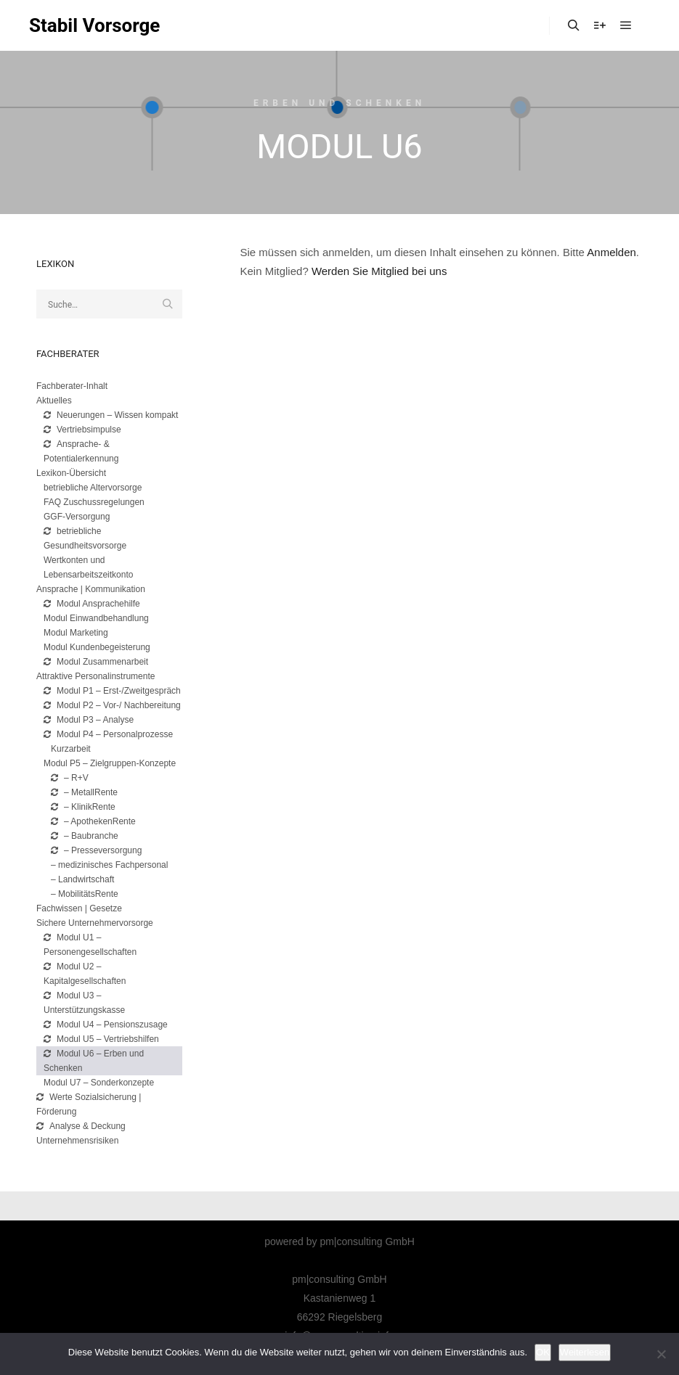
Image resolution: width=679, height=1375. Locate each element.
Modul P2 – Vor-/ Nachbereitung (112, 705)
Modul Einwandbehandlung (96, 618)
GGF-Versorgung (77, 517)
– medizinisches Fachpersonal (109, 865)
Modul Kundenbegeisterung (97, 647)
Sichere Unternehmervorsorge (94, 923)
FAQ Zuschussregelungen (94, 502)
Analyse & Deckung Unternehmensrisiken (81, 1133)
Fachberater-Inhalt (71, 386)
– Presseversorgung (96, 850)
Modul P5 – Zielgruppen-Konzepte (110, 763)
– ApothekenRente (93, 821)
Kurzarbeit (71, 749)
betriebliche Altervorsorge (93, 488)
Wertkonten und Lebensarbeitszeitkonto (88, 567)
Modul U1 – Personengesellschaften (90, 944)
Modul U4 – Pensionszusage (106, 1024)
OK (543, 1352)
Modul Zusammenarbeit (96, 662)
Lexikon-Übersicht (71, 473)
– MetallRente (84, 792)
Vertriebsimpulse (82, 429)
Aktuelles (54, 400)
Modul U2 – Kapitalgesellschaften (85, 973)
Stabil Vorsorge (94, 25)
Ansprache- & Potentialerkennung (81, 451)
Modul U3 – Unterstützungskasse (84, 1002)
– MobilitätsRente (84, 894)
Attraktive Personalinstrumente (95, 676)
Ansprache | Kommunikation (90, 589)
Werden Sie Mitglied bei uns (379, 271)
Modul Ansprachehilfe (92, 604)
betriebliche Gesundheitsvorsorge (85, 538)
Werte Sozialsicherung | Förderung (88, 1104)
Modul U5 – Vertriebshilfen (101, 1039)
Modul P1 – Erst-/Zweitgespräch (112, 691)
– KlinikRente (83, 807)
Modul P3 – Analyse (89, 720)
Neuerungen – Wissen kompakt (111, 415)
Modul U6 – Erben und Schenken (94, 1060)
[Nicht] (661, 1354)
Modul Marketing (76, 633)
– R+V (70, 778)
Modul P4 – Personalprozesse (108, 734)
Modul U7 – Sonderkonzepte (99, 1083)
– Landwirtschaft (82, 879)
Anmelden (611, 252)
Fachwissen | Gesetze (79, 908)
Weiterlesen (584, 1352)
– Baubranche (84, 836)
